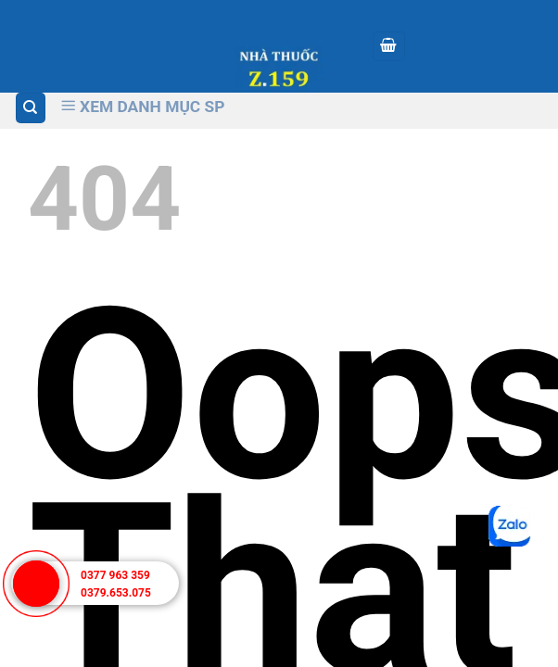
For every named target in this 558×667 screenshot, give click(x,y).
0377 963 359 (115, 575)
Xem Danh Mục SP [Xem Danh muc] (142, 106)
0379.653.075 (116, 592)
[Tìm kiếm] (31, 108)
